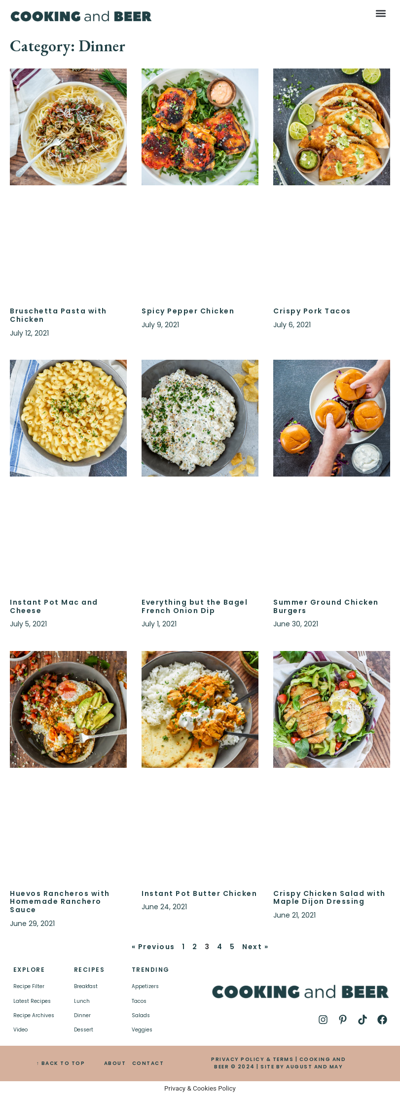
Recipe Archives (33, 1015)
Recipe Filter (28, 986)
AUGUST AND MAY (314, 1066)
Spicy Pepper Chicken (188, 311)
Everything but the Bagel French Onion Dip (195, 606)
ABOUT (115, 1063)
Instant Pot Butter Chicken (199, 893)
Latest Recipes (32, 1001)
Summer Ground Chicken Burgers (326, 606)
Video (20, 1029)
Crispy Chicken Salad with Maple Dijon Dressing (329, 898)
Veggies (142, 1029)
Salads (141, 1015)
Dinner (82, 1015)
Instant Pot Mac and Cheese (54, 606)
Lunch (82, 1001)
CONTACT (148, 1063)
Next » (255, 947)
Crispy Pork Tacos (312, 311)
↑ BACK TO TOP (60, 1063)
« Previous (153, 947)
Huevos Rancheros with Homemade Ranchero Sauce (60, 902)
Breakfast (86, 986)
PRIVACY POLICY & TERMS (252, 1059)
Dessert (83, 1029)
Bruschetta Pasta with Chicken (58, 315)
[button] (381, 13)
